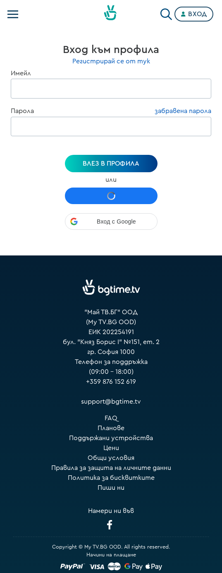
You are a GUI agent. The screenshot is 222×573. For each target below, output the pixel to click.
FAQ (111, 418)
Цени (111, 448)
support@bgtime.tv (111, 401)
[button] (111, 221)
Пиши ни (111, 487)
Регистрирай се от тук (111, 61)
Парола (22, 111)
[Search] (166, 12)
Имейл (21, 73)
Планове (111, 428)
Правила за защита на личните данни (111, 468)
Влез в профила (111, 163)
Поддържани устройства (111, 438)
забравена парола (183, 111)
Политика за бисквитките (111, 477)
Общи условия (111, 458)
